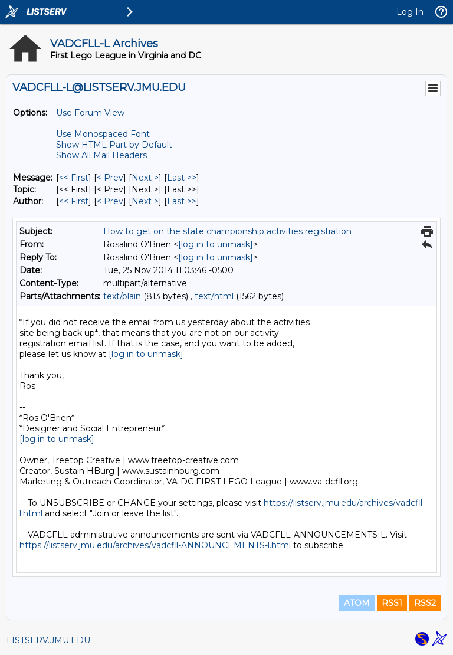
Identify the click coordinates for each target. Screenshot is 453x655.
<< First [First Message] (73, 177)
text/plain (122, 296)
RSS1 (392, 603)
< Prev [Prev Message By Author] (110, 201)
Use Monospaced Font (103, 134)
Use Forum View (90, 112)
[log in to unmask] (215, 244)
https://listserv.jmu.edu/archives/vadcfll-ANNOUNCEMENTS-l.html (155, 545)
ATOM (357, 603)
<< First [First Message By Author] (73, 201)
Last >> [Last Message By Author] (181, 201)
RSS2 (425, 603)
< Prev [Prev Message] (110, 177)
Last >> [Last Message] (181, 177)
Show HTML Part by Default (114, 144)
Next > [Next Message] (145, 177)
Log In (410, 11)
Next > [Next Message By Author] (145, 201)
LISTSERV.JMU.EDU (48, 640)
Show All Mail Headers (101, 155)
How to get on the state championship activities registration (227, 231)
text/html (214, 296)
